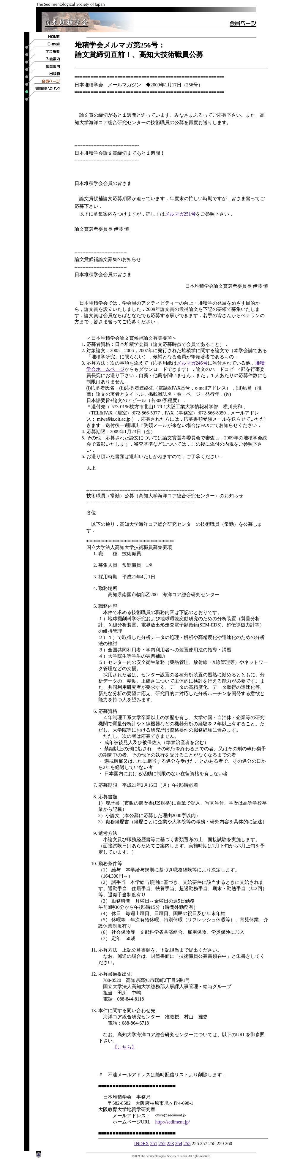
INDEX (141, 1143)
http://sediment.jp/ (172, 1121)
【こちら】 (124, 1047)
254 (178, 1143)
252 (161, 1143)
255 (186, 1143)
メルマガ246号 (192, 362)
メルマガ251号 (180, 213)
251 (153, 1143)
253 (170, 1143)
